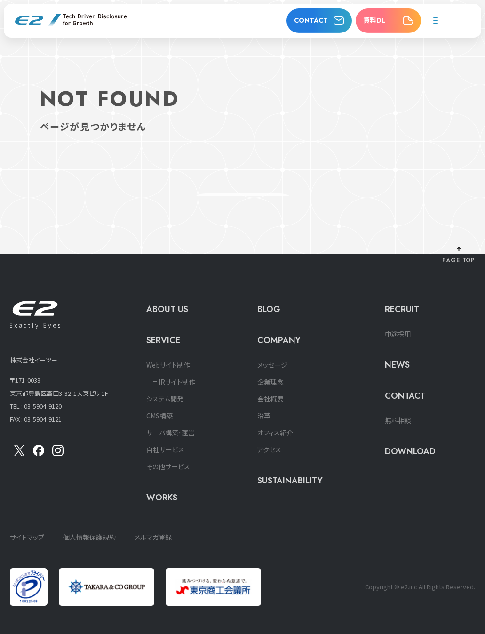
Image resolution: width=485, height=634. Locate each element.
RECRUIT (402, 309)
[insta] (58, 453)
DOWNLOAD (410, 451)
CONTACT (311, 20)
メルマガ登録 (153, 537)
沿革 (263, 415)
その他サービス (168, 466)
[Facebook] (38, 453)
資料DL (374, 20)
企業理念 (270, 381)
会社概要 (270, 398)
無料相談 (398, 420)
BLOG (268, 309)
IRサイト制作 (177, 381)
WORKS (161, 497)
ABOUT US (167, 309)
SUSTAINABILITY (290, 480)
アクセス (269, 449)
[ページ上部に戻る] (459, 256)
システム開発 (164, 398)
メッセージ (272, 364)
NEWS (397, 365)
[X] (19, 453)
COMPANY (279, 340)
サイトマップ (27, 537)
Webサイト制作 (168, 364)
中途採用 (398, 333)
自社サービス (165, 449)
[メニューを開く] (435, 20)
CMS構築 (159, 415)
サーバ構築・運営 (170, 432)
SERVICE (163, 340)
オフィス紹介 (275, 432)
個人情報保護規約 (89, 537)
